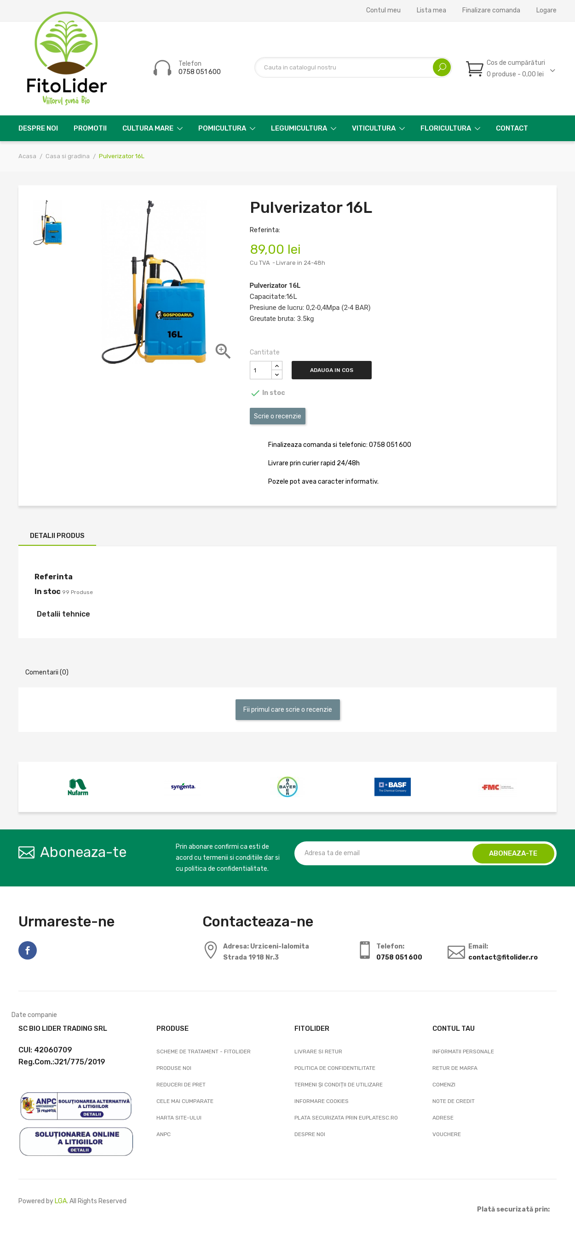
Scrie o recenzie (277, 416)
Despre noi (309, 1134)
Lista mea (431, 10)
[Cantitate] (261, 370)
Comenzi (443, 1084)
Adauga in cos (334, 370)
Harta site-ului (178, 1117)
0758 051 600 (199, 72)
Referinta (53, 576)
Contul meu (383, 10)
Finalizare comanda (491, 10)
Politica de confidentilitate (334, 1068)
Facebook (27, 950)
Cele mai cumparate (184, 1101)
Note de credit (453, 1101)
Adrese (443, 1117)
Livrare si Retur (318, 1051)
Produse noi (173, 1068)
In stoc (47, 591)
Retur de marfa (454, 1068)
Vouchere (446, 1134)
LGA (61, 1201)
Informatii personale (463, 1051)
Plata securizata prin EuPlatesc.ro (346, 1117)
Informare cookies (321, 1101)
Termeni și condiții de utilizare (338, 1084)
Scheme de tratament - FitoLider (203, 1051)
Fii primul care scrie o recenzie (287, 710)
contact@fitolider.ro (503, 957)
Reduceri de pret (181, 1084)
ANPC (163, 1134)
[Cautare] (353, 67)
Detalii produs (57, 535)
